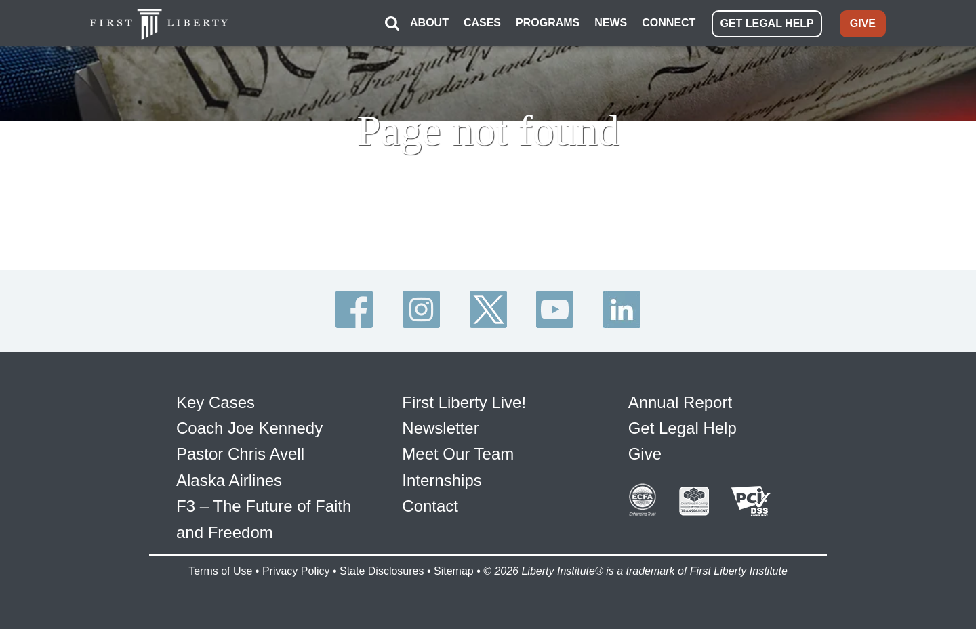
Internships (441, 480)
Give (645, 454)
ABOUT (429, 22)
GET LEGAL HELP (766, 23)
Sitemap (454, 571)
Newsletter (440, 428)
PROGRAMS (548, 22)
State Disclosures (382, 571)
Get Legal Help (682, 428)
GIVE (863, 23)
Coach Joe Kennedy (249, 428)
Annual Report (680, 402)
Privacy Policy (296, 571)
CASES (482, 22)
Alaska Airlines (229, 480)
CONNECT (668, 22)
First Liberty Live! (464, 402)
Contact (430, 506)
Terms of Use (220, 571)
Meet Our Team (458, 454)
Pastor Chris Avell (240, 454)
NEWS (610, 22)
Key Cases (215, 402)
